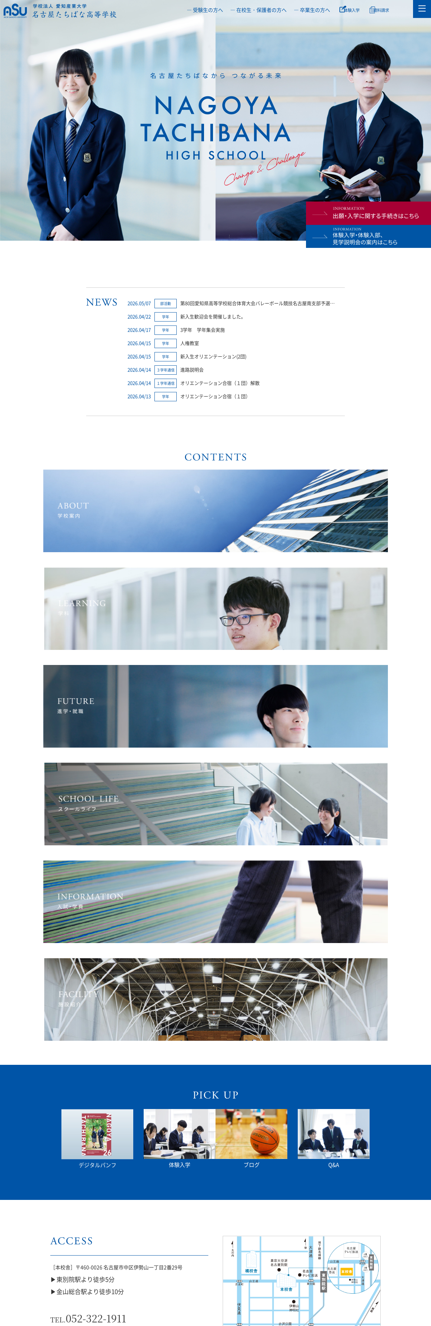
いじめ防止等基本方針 (66, 1250)
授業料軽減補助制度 (305, 1250)
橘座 (245, 1250)
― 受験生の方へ (205, 9)
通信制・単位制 (185, 1250)
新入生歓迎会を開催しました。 (213, 316)
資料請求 (388, 10)
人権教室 (189, 342)
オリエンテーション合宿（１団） (215, 396)
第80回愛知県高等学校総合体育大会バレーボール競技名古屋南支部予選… (257, 303)
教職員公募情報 (365, 1250)
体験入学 (354, 10)
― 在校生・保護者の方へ (258, 9)
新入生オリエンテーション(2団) (213, 356)
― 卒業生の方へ (312, 9)
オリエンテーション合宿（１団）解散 (220, 382)
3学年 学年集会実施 (202, 329)
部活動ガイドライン (126, 1250)
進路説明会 (192, 369)
